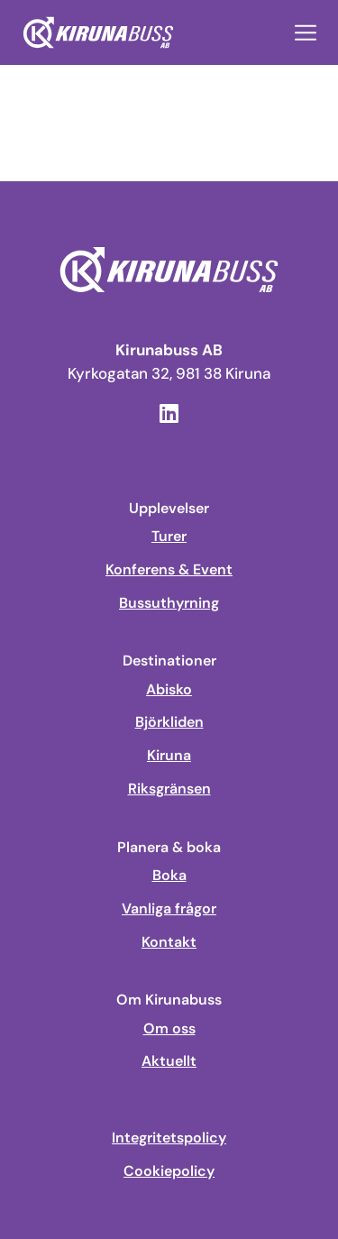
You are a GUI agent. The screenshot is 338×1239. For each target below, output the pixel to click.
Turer (169, 537)
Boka (169, 876)
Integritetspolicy (169, 1138)
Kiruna (169, 756)
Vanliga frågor (169, 909)
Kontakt (169, 942)
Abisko (169, 690)
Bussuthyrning (169, 603)
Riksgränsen (169, 789)
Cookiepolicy (169, 1171)
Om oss (169, 1029)
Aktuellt (169, 1061)
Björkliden (169, 722)
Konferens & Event (169, 570)
